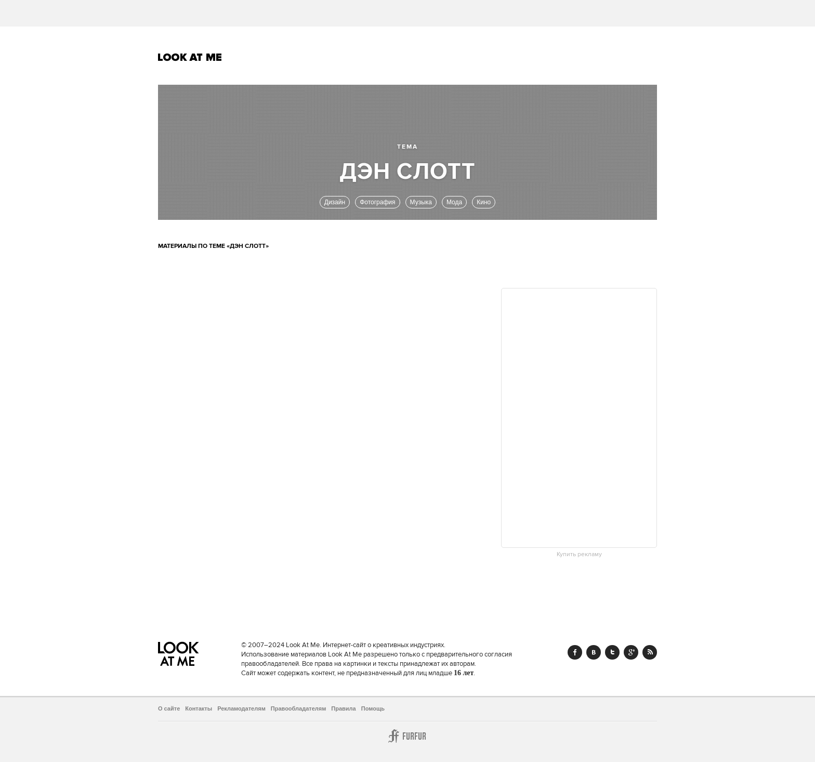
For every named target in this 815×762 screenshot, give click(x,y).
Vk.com (593, 652)
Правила (343, 708)
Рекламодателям (241, 708)
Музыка (421, 202)
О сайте (169, 708)
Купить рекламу (579, 554)
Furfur (407, 736)
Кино (484, 202)
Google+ (631, 652)
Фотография (377, 202)
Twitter (612, 652)
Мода (454, 202)
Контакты (198, 708)
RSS (649, 652)
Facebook (575, 652)
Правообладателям (298, 708)
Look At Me (190, 57)
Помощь (373, 708)
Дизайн (334, 202)
